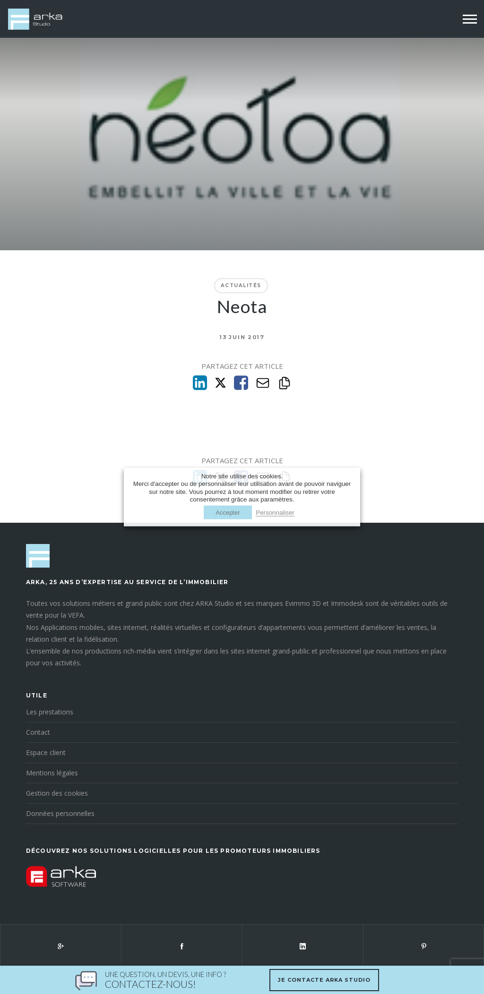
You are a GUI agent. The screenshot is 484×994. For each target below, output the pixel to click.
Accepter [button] (228, 512)
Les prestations (49, 711)
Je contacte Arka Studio (324, 980)
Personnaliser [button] (275, 512)
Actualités (241, 285)
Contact (38, 732)
